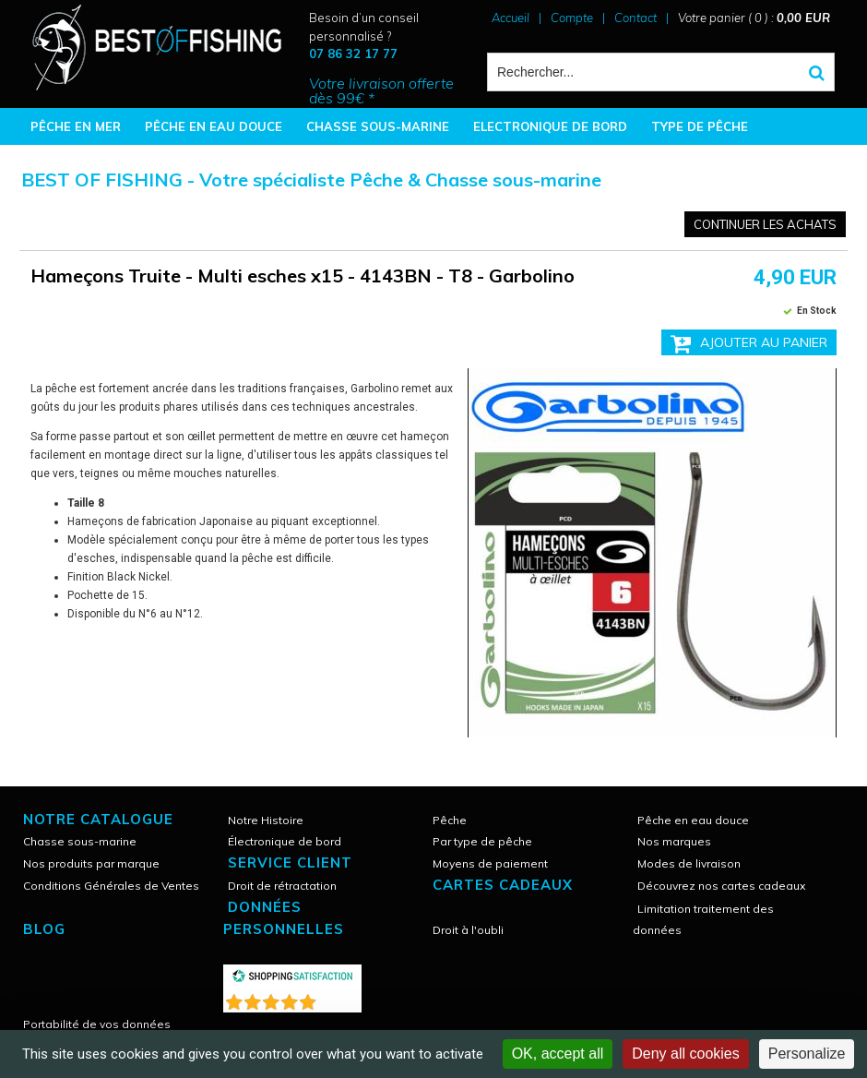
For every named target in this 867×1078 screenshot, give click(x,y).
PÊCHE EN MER (75, 126)
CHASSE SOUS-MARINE (377, 126)
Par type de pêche (482, 841)
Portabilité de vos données (97, 1024)
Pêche (450, 820)
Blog (44, 929)
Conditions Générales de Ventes (111, 885)
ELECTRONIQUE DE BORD (550, 126)
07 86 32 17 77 (353, 53)
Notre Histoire (265, 820)
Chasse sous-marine (80, 841)
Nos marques (674, 841)
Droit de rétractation (282, 885)
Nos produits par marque (91, 863)
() (340, 998)
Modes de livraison (689, 863)
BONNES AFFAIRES (87, 163)
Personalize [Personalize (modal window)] (807, 1053)
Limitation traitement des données (703, 919)
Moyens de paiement (490, 863)
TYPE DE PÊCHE (699, 126)
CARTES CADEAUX (503, 884)
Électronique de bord (284, 841)
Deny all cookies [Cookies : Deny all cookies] (686, 1053)
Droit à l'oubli (468, 930)
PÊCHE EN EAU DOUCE (213, 126)
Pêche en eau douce (693, 820)
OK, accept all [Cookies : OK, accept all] (558, 1053)
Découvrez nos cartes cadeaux (721, 885)
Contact (635, 17)
